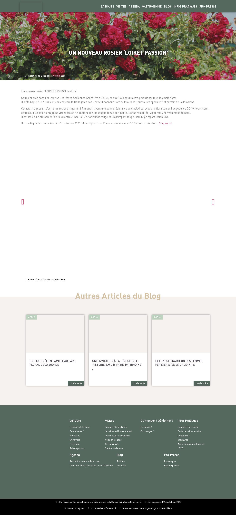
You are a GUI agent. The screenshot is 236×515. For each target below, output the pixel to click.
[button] (45, 76)
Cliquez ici (165, 123)
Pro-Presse (207, 6)
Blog (167, 6)
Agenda (134, 6)
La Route (107, 6)
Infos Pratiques (185, 6)
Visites (121, 6)
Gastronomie (152, 6)
